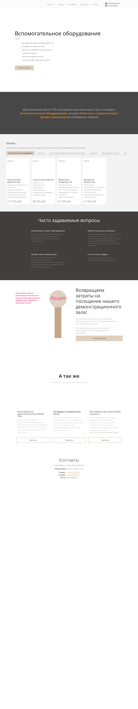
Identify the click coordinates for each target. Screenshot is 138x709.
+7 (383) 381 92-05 (73, 472)
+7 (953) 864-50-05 (73, 475)
